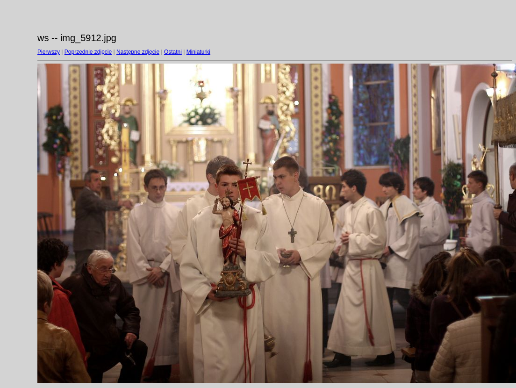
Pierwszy (48, 52)
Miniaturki (198, 52)
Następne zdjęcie (137, 52)
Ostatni (173, 52)
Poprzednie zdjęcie (88, 52)
